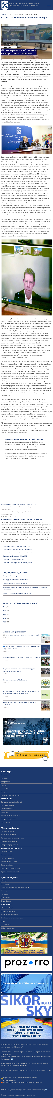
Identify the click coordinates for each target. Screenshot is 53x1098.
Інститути (4, 785)
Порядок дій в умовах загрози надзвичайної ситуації (20, 1078)
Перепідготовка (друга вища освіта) (12, 838)
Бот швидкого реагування (43, 1070)
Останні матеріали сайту (14, 632)
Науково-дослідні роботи (9, 861)
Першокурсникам (6, 891)
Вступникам (5, 884)
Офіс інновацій (6, 822)
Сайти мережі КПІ (7, 851)
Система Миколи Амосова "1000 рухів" (15, 583)
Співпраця (5, 507)
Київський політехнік (34, 512)
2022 (4, 622)
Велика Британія (6, 509)
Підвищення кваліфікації (9, 841)
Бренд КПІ (31, 1052)
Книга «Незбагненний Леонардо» (13, 559)
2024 (4, 614)
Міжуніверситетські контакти (36, 507)
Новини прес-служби (8, 512)
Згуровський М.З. (7, 514)
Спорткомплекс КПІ (7, 809)
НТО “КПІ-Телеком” (7, 805)
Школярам (4, 881)
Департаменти (5, 782)
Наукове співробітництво (17, 507)
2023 (4, 618)
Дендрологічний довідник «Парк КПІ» (15, 556)
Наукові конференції (7, 858)
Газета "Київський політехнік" (11, 868)
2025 (4, 610)
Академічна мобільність (9, 834)
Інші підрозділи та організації (10, 795)
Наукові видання (6, 855)
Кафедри (4, 792)
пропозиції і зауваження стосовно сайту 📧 (33, 1090)
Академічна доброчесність (9, 914)
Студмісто (4, 812)
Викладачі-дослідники (8, 911)
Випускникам (5, 898)
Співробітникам (6, 901)
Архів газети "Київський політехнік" (20, 603)
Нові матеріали (6, 1054)
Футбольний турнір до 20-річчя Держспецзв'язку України (21, 657)
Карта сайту (47, 1052)
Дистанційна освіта (7, 831)
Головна (3, 14)
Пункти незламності (9, 1080)
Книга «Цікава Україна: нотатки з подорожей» (17, 549)
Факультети (5, 788)
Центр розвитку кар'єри (8, 819)
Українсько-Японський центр (10, 815)
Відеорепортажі (21, 512)
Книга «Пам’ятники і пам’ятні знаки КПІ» (16, 546)
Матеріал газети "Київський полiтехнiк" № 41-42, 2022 (18, 504)
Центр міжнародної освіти (9, 845)
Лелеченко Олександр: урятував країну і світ (17, 593)
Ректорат (4, 775)
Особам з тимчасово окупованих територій (15, 887)
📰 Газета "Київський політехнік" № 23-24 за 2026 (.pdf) (21, 635)
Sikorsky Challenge (7, 908)
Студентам (4, 894)
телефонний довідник (20, 1065)
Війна (3, 921)
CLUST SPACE (6, 925)
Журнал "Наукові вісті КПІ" (10, 872)
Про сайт (39, 1052)
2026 (4, 607)
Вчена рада (4, 778)
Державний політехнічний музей (11, 802)
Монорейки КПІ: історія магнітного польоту (17, 576)
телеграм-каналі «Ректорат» (33, 1082)
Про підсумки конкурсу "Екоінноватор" (15, 579)
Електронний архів (7, 865)
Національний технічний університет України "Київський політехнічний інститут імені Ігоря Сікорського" (24, 5)
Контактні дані (6, 1052)
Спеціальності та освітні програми (12, 918)
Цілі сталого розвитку (8, 928)
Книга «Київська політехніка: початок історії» (17, 553)
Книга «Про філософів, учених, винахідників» (17, 562)
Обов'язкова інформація (19, 1052)
